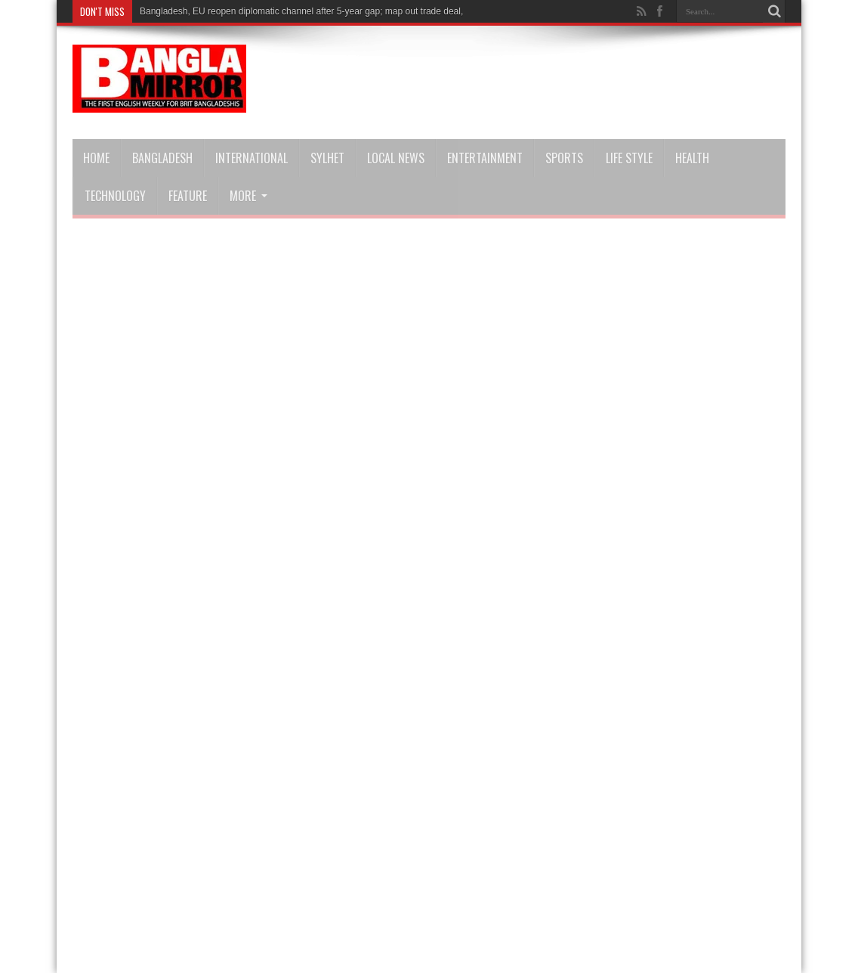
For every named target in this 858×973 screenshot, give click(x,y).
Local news (395, 158)
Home (96, 158)
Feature (187, 196)
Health (692, 158)
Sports (564, 158)
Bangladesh (162, 158)
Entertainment (485, 158)
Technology (115, 196)
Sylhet (327, 158)
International (251, 158)
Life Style (629, 158)
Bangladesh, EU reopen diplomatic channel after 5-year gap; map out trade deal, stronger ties (328, 11)
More (248, 196)
